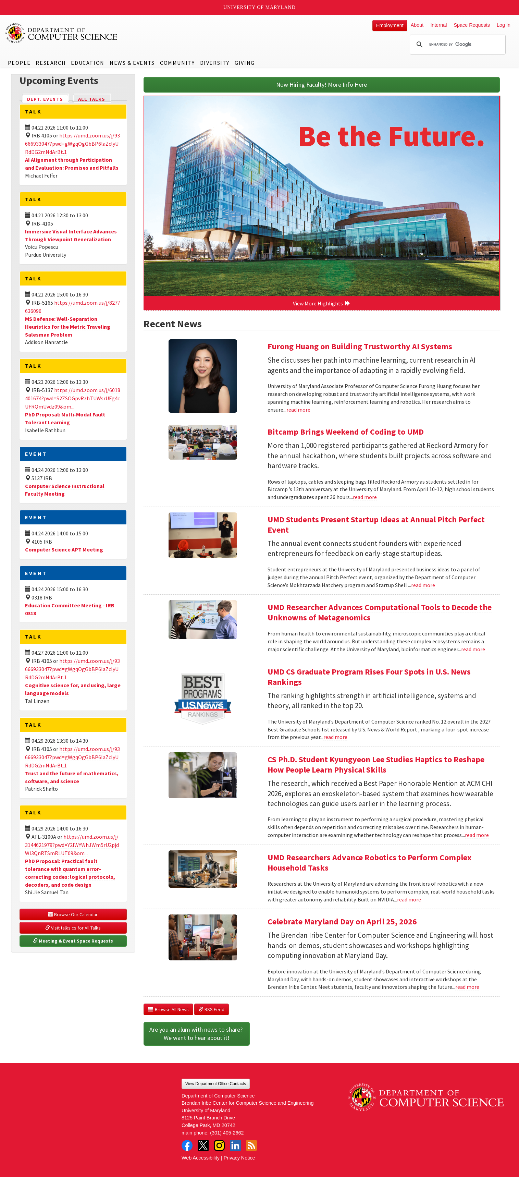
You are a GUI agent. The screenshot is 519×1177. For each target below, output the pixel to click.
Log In (503, 25)
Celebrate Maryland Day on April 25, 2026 (342, 921)
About (417, 25)
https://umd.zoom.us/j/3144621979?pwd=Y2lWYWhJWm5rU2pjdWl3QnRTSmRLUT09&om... (72, 845)
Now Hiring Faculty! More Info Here (321, 84)
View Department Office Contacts (215, 1083)
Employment (390, 25)
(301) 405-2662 (227, 1133)
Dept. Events (48, 98)
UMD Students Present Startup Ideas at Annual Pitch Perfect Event (376, 524)
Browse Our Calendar (73, 914)
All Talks (91, 99)
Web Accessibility (201, 1158)
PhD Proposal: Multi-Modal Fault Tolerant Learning (65, 418)
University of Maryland (259, 7)
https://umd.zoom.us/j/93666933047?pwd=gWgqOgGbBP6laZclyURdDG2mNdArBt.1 (72, 143)
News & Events (132, 62)
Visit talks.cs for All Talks (73, 928)
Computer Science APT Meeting (64, 549)
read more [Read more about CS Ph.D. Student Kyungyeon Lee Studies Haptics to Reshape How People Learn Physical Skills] (477, 835)
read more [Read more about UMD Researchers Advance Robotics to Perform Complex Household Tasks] (409, 899)
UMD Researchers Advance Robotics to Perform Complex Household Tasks (369, 862)
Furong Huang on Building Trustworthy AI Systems (360, 346)
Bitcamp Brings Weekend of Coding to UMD (346, 431)
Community (177, 62)
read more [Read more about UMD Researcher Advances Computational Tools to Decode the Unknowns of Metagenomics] (473, 649)
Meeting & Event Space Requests (73, 941)
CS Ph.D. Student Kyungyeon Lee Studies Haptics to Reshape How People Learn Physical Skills (376, 764)
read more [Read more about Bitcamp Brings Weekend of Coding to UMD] (365, 497)
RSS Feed (211, 1009)
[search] (456, 44)
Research (51, 62)
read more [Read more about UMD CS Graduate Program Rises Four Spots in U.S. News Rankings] (335, 736)
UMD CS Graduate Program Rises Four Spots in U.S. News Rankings (369, 676)
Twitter (203, 1145)
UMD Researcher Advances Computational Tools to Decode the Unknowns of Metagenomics (380, 612)
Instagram (219, 1145)
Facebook (187, 1145)
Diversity (215, 62)
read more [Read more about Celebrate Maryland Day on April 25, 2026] (467, 986)
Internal (438, 25)
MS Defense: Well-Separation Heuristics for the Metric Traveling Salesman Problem (67, 326)
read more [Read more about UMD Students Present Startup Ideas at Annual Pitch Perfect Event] (423, 585)
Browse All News (168, 1009)
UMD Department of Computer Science (61, 33)
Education (87, 62)
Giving (245, 62)
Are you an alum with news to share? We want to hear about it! (196, 1034)
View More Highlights (321, 303)
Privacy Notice (239, 1158)
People (19, 62)
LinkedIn (235, 1145)
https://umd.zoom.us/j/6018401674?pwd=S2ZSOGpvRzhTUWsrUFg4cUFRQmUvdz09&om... (72, 398)
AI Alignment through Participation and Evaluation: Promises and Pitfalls (72, 163)
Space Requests (472, 25)
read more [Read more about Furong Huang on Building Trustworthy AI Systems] (298, 409)
